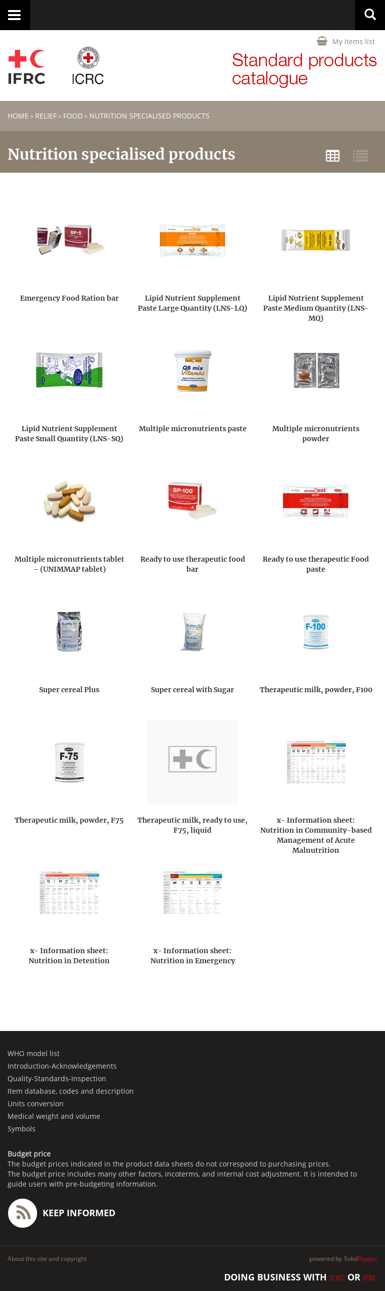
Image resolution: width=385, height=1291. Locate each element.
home (18, 115)
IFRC (370, 1277)
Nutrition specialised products (149, 115)
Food (73, 115)
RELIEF (46, 115)
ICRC (337, 1277)
